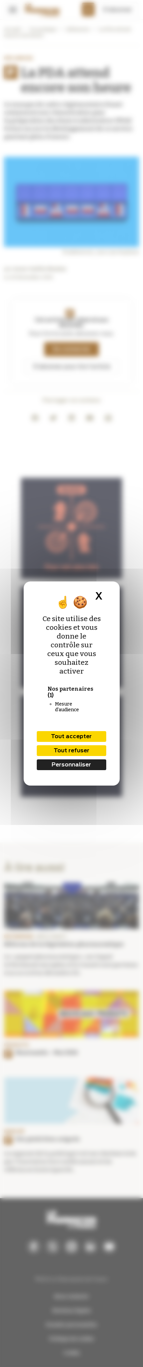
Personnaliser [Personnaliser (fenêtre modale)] (71, 764)
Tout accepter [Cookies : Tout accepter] (71, 736)
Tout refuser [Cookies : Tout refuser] (71, 750)
